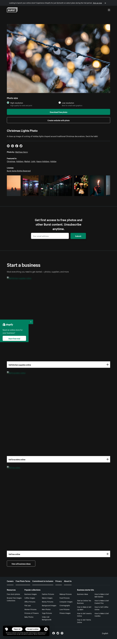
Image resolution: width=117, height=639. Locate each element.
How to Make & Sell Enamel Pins (102, 601)
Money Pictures (47, 601)
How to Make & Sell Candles (102, 614)
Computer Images (66, 601)
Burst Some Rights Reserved (19, 170)
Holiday (53, 161)
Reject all (17, 629)
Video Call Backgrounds (46, 618)
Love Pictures (64, 609)
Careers (10, 580)
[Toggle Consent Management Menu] (6, 629)
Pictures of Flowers (31, 613)
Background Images (49, 605)
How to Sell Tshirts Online (84, 621)
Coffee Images (29, 598)
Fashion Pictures (48, 594)
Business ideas (82, 594)
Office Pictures (29, 601)
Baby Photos (28, 617)
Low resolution (68, 102)
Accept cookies (33, 629)
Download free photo (58, 111)
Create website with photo (59, 120)
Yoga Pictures (47, 613)
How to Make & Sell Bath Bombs (102, 595)
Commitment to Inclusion (42, 580)
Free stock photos (13, 594)
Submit (78, 235)
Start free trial (14, 338)
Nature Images (47, 598)
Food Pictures (65, 598)
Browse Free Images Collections (14, 599)
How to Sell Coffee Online (101, 608)
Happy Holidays (42, 161)
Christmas (11, 161)
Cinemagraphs (65, 605)
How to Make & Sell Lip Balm (84, 608)
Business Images (30, 594)
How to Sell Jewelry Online (84, 614)
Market (27, 161)
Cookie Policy (41, 634)
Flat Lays (27, 605)
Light (33, 161)
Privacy (58, 580)
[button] (6, 629)
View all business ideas (21, 563)
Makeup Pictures (66, 594)
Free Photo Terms (23, 580)
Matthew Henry (21, 151)
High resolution (16, 102)
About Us (68, 580)
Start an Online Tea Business (84, 601)
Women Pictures (30, 609)
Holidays (19, 161)
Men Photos (46, 609)
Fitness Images (65, 613)
